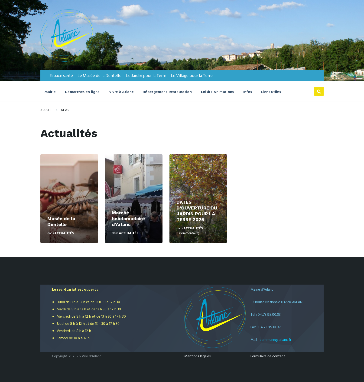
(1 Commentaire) (187, 233)
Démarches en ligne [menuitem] (82, 92)
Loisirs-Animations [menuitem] (217, 92)
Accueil (46, 110)
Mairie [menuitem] (50, 92)
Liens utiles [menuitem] (271, 92)
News (65, 110)
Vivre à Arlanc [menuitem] (121, 92)
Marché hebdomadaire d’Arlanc (128, 218)
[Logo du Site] (66, 61)
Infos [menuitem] (247, 92)
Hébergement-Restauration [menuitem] (167, 92)
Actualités (64, 233)
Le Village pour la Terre (192, 76)
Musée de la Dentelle (61, 221)
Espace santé (61, 76)
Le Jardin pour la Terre (146, 76)
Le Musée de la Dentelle (99, 76)
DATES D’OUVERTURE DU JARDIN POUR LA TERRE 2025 (196, 210)
